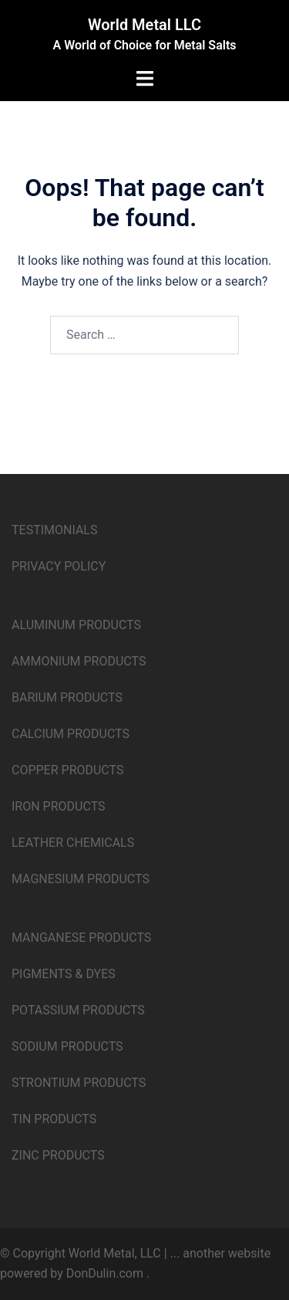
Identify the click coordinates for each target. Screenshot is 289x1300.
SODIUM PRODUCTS (67, 1046)
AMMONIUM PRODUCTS (79, 661)
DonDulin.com (104, 1273)
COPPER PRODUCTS (67, 770)
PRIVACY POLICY (59, 566)
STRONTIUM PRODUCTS (79, 1082)
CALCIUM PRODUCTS (70, 733)
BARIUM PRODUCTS (67, 697)
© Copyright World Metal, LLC (82, 1253)
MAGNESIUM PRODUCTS (81, 879)
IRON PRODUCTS (59, 806)
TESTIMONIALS (54, 530)
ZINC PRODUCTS (58, 1155)
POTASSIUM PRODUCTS (78, 1010)
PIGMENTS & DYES (64, 974)
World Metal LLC (144, 24)
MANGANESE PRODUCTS (81, 937)
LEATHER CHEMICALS (73, 842)
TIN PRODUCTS (54, 1119)
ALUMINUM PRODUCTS (76, 625)
